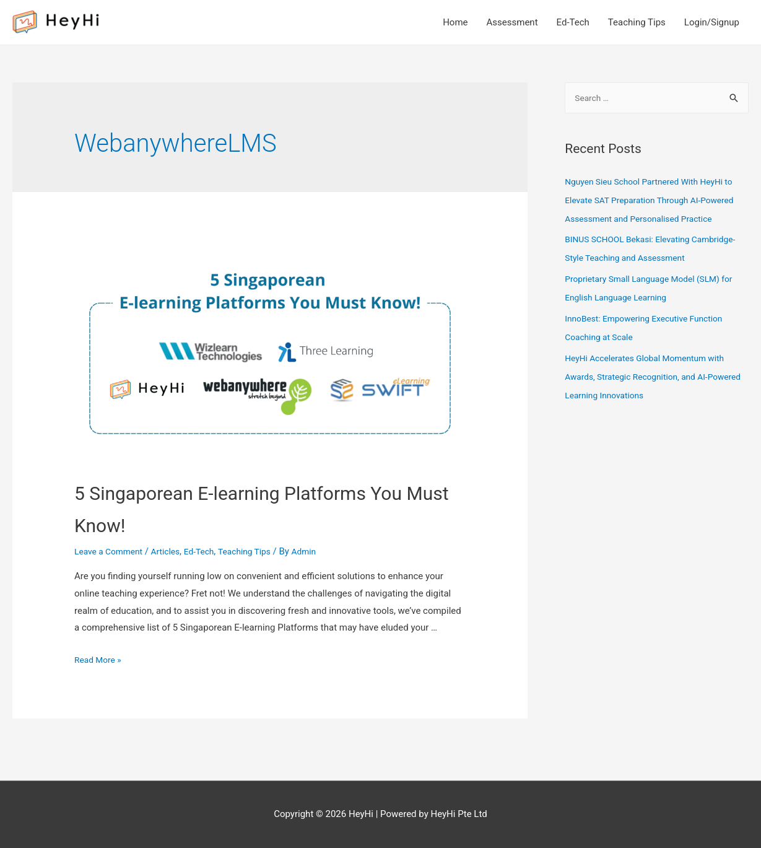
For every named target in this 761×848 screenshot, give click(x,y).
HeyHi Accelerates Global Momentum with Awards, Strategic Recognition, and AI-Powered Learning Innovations (652, 396)
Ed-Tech (573, 22)
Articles (173, 551)
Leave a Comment (111, 551)
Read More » (100, 659)
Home (455, 22)
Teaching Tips (637, 22)
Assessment (512, 22)
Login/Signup (711, 22)
